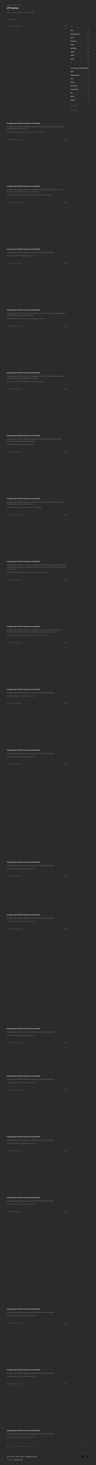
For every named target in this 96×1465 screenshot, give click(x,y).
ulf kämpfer (39, 507)
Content (26, 12)
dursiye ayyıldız (23, 381)
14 (30, 1446)
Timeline (14, 12)
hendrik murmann (23, 318)
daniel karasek (15, 132)
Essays (32, 12)
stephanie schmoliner (41, 635)
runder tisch (41, 132)
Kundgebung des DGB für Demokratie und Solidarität (23, 123)
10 (21, 1446)
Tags (11, 19)
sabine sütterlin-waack (42, 572)
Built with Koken (19, 1459)
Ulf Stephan (13, 8)
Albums (20, 12)
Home (8, 12)
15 (32, 1446)
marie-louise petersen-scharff (29, 195)
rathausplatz (33, 132)
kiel (28, 132)
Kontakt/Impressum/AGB (31, 1456)
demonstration (23, 132)
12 (25, 1446)
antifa (14, 19)
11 (23, 1446)
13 (27, 1446)
